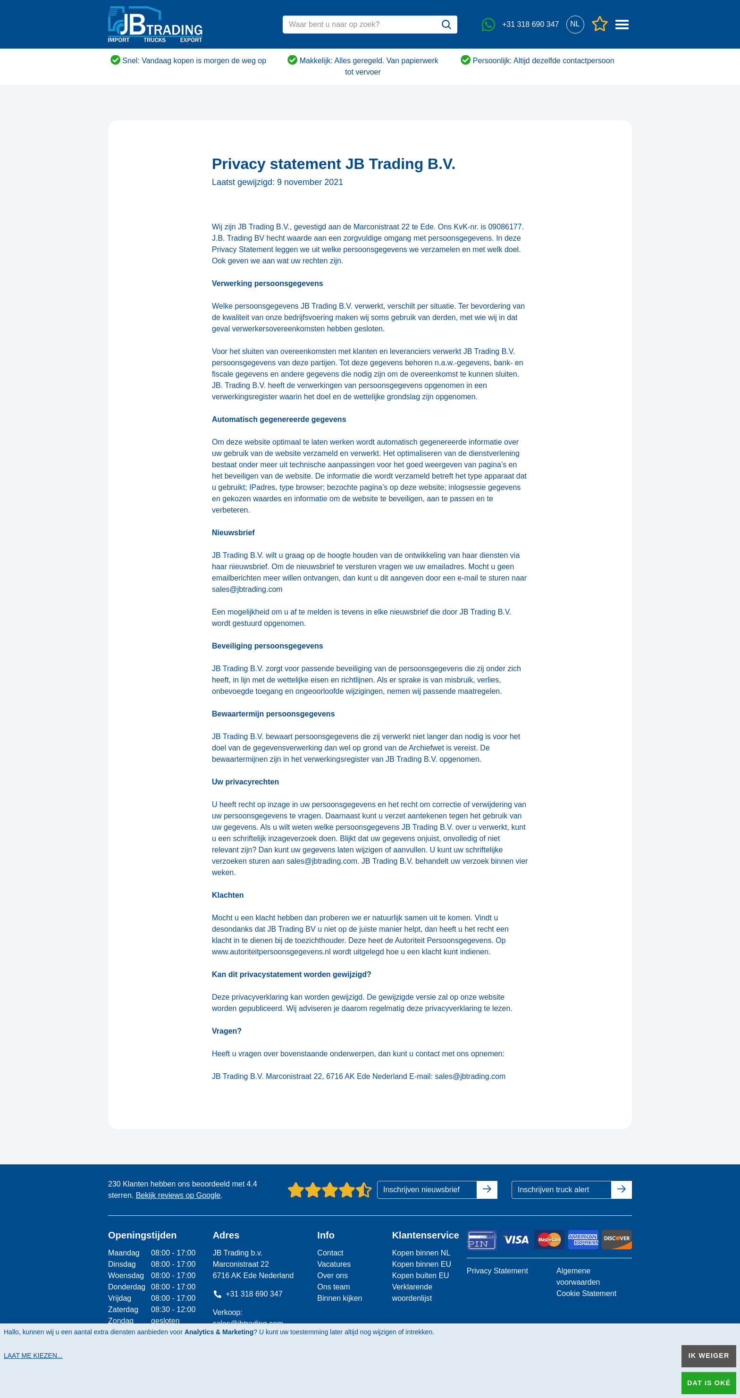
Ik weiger (709, 1355)
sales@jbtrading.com (247, 589)
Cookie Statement (586, 1293)
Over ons (332, 1276)
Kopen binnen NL (421, 1253)
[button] (575, 24)
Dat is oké (709, 1383)
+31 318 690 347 (248, 1294)
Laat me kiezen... (33, 1355)
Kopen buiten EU (420, 1276)
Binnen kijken (339, 1298)
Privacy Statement (497, 1271)
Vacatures (334, 1264)
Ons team (333, 1287)
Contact (330, 1253)
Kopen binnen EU (421, 1264)
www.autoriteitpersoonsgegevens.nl (271, 952)
